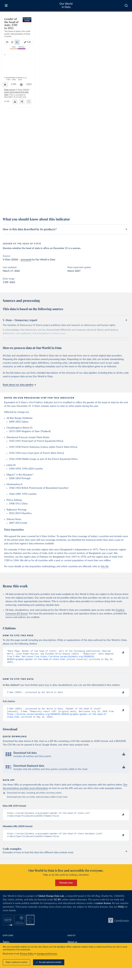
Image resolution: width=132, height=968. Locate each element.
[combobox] (126, 5)
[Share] (95, 207)
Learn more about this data (47, 202)
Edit (113, 30)
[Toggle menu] (6, 5)
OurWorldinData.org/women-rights (19, 208)
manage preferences (47, 954)
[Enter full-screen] (116, 207)
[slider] (23, 196)
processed (26, 259)
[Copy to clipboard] (119, 653)
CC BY (38, 208)
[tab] (12, 30)
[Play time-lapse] (7, 196)
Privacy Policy (27, 954)
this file (104, 567)
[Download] (79, 207)
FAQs (121, 912)
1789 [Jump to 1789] (15, 196)
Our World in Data (66, 5)
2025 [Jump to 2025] (123, 196)
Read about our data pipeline (19, 385)
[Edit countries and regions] (112, 30)
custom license (103, 908)
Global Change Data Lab (51, 901)
